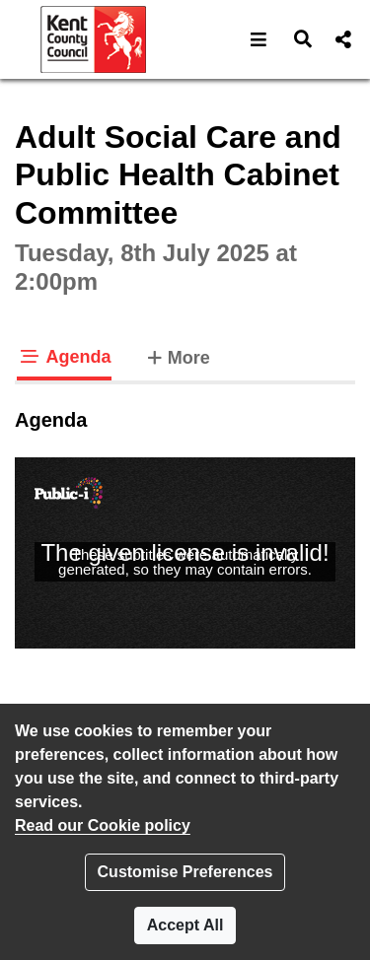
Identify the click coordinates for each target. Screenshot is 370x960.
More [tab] (176, 356)
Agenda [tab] (64, 357)
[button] (259, 39)
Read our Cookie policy (102, 825)
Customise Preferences (185, 871)
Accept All (185, 925)
